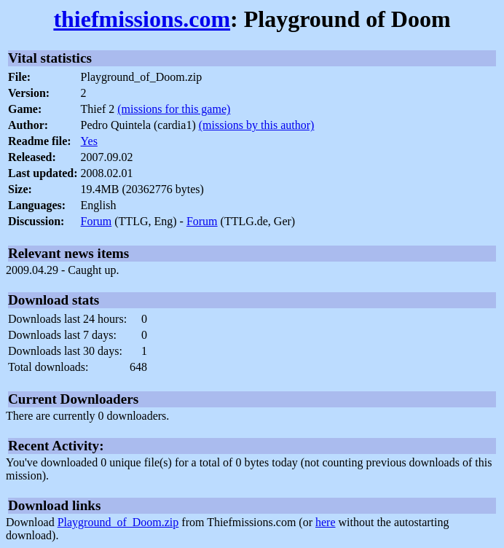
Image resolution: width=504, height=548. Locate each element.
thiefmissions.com (141, 19)
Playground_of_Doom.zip (118, 522)
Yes (89, 141)
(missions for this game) (173, 109)
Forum (96, 221)
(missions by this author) (257, 125)
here (325, 522)
